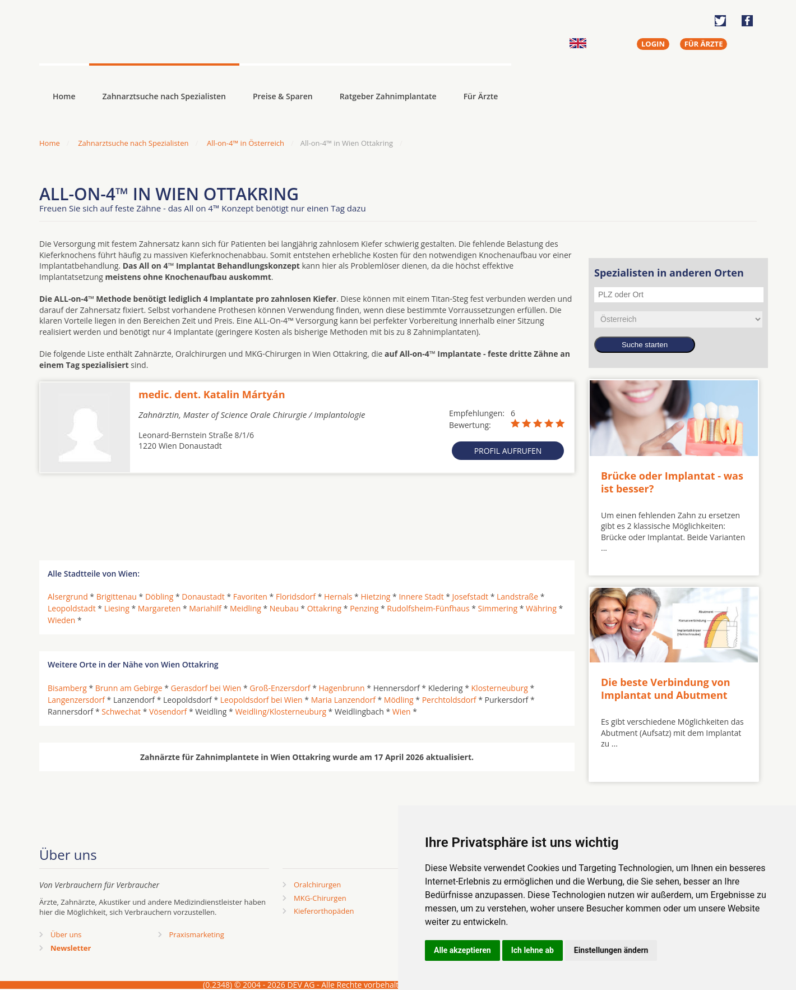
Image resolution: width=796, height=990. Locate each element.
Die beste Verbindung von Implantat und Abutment (665, 688)
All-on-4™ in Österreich (245, 143)
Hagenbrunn (342, 688)
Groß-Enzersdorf (279, 688)
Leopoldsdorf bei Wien (261, 699)
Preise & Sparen (283, 96)
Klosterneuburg (499, 688)
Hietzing (375, 596)
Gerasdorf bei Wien (206, 688)
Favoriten (250, 596)
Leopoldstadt (72, 608)
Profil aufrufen (508, 450)
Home (49, 143)
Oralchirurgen (317, 885)
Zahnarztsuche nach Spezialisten (164, 96)
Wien (401, 711)
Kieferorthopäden (324, 911)
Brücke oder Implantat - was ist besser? (672, 482)
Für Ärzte (481, 96)
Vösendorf (168, 711)
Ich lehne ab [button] (532, 950)
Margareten (159, 608)
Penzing (364, 608)
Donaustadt (203, 596)
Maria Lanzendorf (343, 699)
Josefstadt (470, 596)
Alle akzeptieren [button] (462, 950)
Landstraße (517, 596)
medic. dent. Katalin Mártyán (211, 394)
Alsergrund (68, 596)
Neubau (284, 608)
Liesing (116, 608)
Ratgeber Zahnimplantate (388, 96)
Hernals (338, 596)
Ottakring (324, 608)
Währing (541, 608)
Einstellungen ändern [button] (611, 950)
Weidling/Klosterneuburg (280, 711)
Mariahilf (205, 608)
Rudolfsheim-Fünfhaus (428, 608)
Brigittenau (116, 596)
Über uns (66, 934)
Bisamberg (67, 688)
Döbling (159, 596)
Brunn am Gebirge (129, 688)
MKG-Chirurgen (320, 898)
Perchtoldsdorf (449, 699)
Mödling (399, 699)
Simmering (497, 608)
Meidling (245, 608)
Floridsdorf (296, 596)
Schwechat (121, 711)
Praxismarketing (196, 934)
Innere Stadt (421, 596)
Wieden (61, 620)
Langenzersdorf (76, 699)
